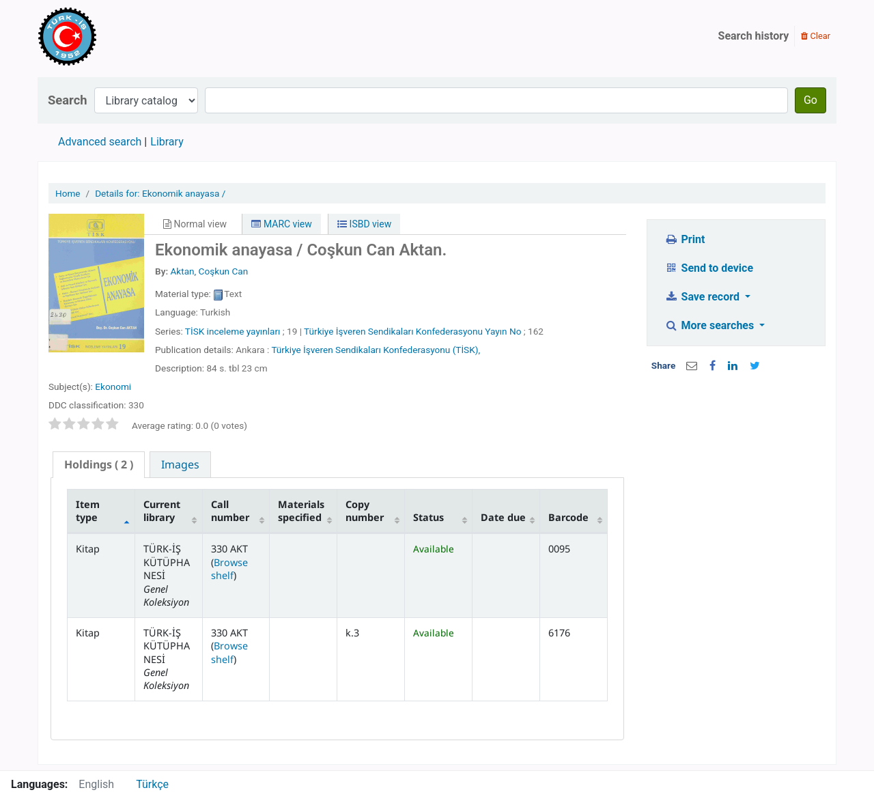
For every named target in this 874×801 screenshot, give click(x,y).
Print (684, 239)
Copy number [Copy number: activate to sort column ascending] (365, 511)
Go (810, 100)
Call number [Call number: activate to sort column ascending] (230, 511)
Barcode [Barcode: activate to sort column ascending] (568, 517)
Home (68, 193)
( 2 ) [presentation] (98, 464)
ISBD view (364, 224)
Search (67, 100)
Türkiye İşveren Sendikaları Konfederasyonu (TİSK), (375, 349)
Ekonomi (113, 386)
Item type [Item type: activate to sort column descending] (88, 511)
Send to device (708, 268)
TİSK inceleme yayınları (233, 331)
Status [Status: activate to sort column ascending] (428, 517)
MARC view (281, 224)
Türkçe (152, 784)
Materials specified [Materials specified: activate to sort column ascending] (301, 511)
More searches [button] (710, 325)
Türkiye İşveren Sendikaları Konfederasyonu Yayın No (412, 331)
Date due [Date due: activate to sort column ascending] (503, 517)
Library (166, 141)
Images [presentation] (180, 464)
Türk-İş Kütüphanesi (106, 36)
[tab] (99, 464)
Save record (703, 296)
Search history (753, 35)
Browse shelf (229, 569)
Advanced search (99, 141)
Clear (815, 36)
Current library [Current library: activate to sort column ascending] (161, 511)
